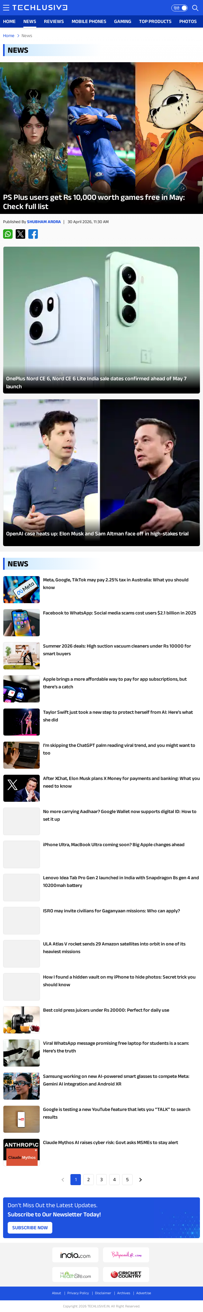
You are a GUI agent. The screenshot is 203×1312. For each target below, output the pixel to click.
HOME (9, 21)
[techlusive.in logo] (39, 8)
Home (8, 35)
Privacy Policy (78, 1293)
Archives (123, 1293)
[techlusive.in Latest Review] (101, 138)
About (56, 1293)
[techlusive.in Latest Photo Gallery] (101, 320)
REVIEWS (54, 21)
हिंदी (176, 8)
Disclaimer (103, 1293)
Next (140, 1179)
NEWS (29, 21)
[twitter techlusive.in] (20, 234)
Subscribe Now (30, 1227)
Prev (63, 1179)
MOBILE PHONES (89, 21)
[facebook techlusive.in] (33, 234)
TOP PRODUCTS (155, 21)
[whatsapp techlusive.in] (8, 234)
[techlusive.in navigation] (6, 7)
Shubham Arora (44, 221)
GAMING (122, 21)
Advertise (143, 1293)
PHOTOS (188, 21)
